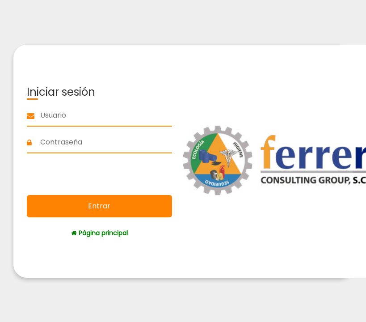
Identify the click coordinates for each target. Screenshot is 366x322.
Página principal (99, 233)
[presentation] (99, 175)
